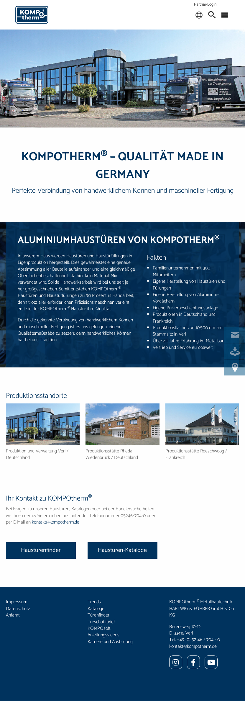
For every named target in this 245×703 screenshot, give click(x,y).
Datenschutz (18, 609)
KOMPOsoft (99, 628)
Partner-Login (205, 4)
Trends (94, 602)
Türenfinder (98, 615)
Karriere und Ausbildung (110, 642)
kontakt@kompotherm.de (55, 522)
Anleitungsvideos (103, 635)
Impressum (16, 602)
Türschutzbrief (101, 622)
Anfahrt (13, 615)
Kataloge (96, 609)
